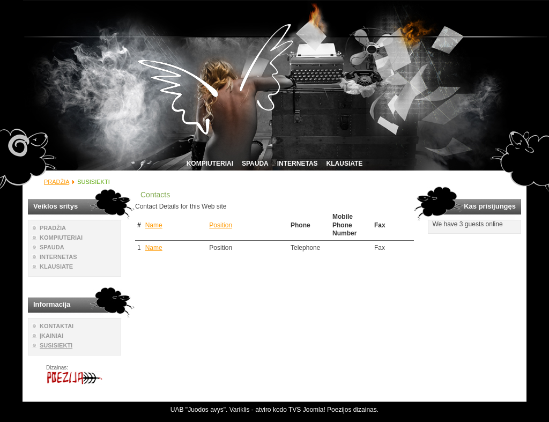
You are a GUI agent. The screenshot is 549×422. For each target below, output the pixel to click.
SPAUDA (255, 163)
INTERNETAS (297, 163)
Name (153, 225)
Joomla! (314, 409)
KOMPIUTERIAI (210, 163)
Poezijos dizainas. (353, 409)
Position (220, 225)
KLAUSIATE (345, 163)
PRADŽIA (56, 182)
